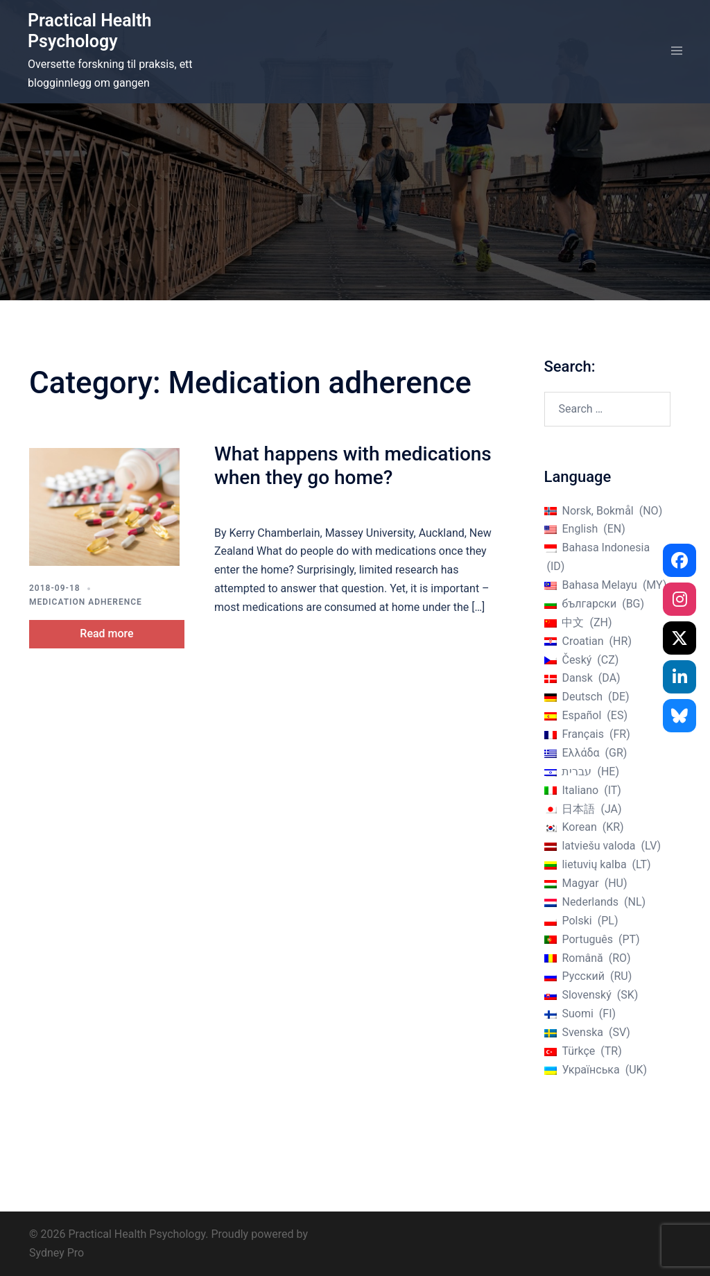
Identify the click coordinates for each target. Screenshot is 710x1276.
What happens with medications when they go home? (353, 465)
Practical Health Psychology (90, 30)
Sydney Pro (56, 1252)
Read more (106, 633)
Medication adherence (85, 602)
